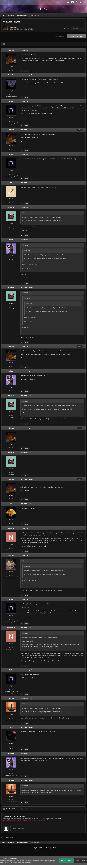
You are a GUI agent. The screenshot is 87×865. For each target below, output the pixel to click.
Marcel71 (11, 698)
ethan (11, 239)
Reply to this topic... (18, 828)
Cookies (54, 847)
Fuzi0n (11, 727)
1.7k (11, 259)
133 (11, 202)
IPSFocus (40, 847)
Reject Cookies (80, 860)
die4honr (11, 753)
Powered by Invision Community (43, 849)
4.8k (11, 548)
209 (11, 227)
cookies (11, 860)
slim (11, 182)
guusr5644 (11, 555)
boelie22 (11, 75)
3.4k (11, 121)
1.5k (11, 575)
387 (11, 747)
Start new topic (59, 36)
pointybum (13, 27)
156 (11, 94)
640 (11, 718)
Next (13, 44)
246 (11, 70)
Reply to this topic (76, 36)
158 (11, 773)
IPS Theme (33, 847)
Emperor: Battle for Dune (27, 29)
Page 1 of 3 (24, 44)
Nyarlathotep (11, 528)
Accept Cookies (66, 860)
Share (66, 28)
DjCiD (11, 101)
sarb (11, 504)
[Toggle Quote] (23, 213)
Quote (26, 71)
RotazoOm (11, 207)
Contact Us (48, 847)
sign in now (42, 819)
